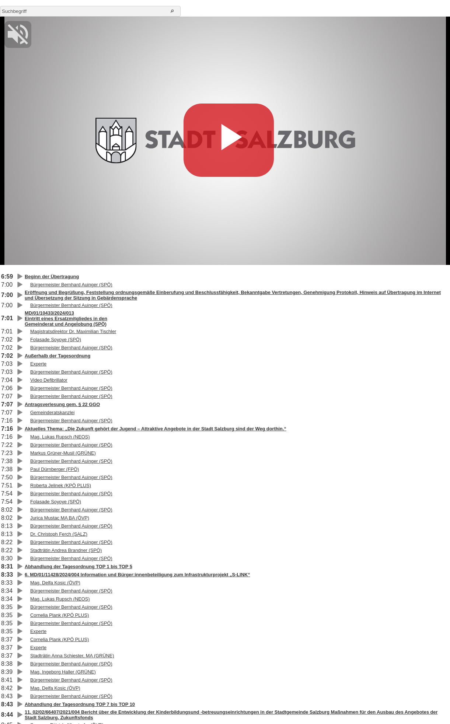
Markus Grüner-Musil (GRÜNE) (63, 453)
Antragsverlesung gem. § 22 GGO (62, 404)
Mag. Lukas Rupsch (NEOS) (60, 437)
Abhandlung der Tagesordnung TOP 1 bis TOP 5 (78, 566)
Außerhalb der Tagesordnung (57, 355)
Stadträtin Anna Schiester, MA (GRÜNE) (72, 655)
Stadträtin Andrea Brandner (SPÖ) (66, 550)
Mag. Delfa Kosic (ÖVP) (55, 582)
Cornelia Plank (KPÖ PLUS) (59, 615)
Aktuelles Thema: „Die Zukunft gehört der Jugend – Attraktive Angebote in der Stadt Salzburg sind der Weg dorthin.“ (155, 428)
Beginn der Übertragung (52, 276)
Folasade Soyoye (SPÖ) (55, 339)
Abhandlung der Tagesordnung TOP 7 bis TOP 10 (80, 704)
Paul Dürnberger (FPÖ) (54, 469)
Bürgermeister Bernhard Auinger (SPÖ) (71, 284)
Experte (38, 364)
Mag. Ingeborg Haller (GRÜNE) (63, 672)
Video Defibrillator (48, 380)
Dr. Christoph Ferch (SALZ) (58, 534)
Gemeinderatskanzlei (52, 412)
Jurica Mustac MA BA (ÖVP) (59, 518)
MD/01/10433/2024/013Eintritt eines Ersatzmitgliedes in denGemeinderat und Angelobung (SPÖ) (66, 318)
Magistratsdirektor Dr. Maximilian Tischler (73, 331)
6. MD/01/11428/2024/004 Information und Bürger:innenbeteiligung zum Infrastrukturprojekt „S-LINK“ (137, 574)
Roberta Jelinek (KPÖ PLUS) (60, 485)
